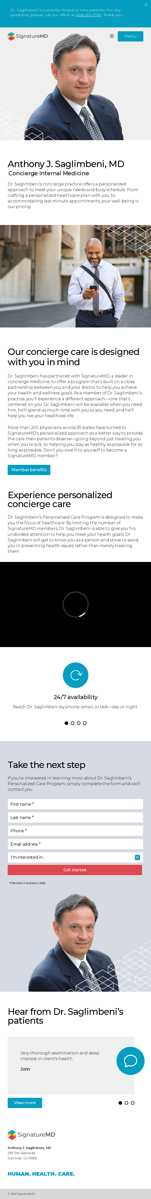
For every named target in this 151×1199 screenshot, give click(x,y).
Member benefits (29, 469)
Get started (74, 869)
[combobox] (75, 857)
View (25, 1102)
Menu (130, 36)
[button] (66, 723)
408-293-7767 (88, 15)
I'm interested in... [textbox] (28, 857)
